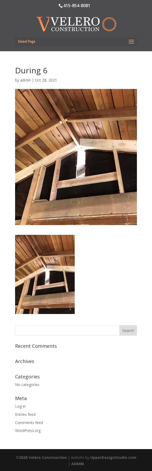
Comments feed (29, 422)
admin (25, 80)
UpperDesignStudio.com (113, 457)
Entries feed (25, 414)
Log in (20, 406)
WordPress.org (28, 430)
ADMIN (77, 463)
